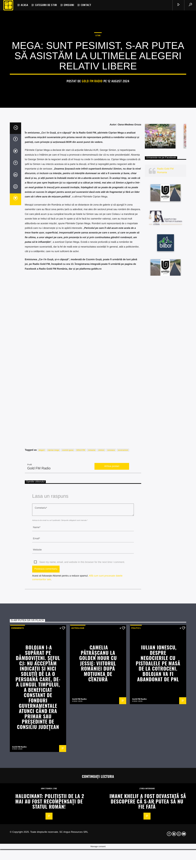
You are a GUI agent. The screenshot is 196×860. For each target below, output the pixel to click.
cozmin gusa (67, 824)
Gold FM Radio (92, 253)
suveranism (123, 824)
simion (101, 824)
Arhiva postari (111, 840)
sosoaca (111, 824)
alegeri (42, 824)
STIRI (97, 207)
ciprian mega (53, 824)
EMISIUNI (69, 5)
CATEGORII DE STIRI (46, 5)
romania (91, 824)
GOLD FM (80, 824)
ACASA (24, 5)
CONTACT (86, 5)
